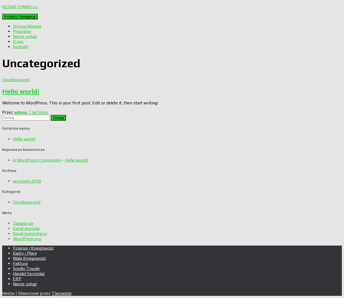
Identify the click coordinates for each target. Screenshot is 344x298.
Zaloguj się (23, 223)
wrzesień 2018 (27, 181)
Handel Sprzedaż (29, 273)
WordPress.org (27, 238)
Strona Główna (27, 26)
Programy (22, 31)
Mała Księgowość (29, 258)
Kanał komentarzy (30, 233)
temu (38, 112)
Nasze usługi (25, 36)
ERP (17, 278)
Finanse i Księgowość (33, 248)
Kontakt (20, 46)
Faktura (20, 263)
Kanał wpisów (26, 228)
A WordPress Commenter (37, 160)
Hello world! (20, 91)
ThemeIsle (62, 293)
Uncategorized (16, 79)
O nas (18, 41)
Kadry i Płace (25, 253)
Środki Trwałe (26, 268)
